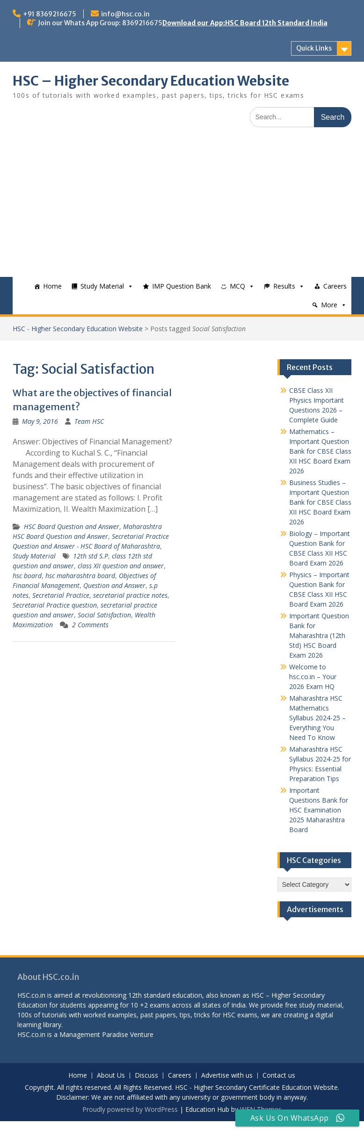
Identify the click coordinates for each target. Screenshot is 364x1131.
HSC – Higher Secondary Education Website (151, 80)
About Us (111, 1076)
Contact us (278, 1076)
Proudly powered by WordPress (130, 1109)
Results (284, 286)
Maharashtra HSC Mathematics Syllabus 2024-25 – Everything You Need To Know (317, 718)
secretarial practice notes (130, 595)
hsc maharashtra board (80, 575)
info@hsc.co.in (125, 14)
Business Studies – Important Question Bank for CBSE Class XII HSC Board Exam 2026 (320, 502)
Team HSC (89, 421)
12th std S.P (90, 555)
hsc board (27, 575)
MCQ (237, 286)
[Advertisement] (182, 206)
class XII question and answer (121, 565)
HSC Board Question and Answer (71, 526)
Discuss (146, 1076)
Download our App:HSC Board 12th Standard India (245, 23)
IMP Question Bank (181, 286)
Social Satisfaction (104, 614)
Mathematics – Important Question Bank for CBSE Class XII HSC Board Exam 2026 (320, 451)
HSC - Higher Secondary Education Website (78, 328)
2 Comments (90, 624)
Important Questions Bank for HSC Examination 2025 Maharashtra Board (318, 810)
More (329, 304)
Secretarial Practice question (55, 605)
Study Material (102, 286)
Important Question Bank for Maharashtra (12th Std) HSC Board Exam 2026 (319, 635)
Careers (335, 286)
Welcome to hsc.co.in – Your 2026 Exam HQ (312, 676)
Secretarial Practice (60, 595)
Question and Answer (114, 585)
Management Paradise (93, 1034)
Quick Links (314, 48)
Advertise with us (227, 1076)
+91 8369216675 (49, 14)
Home (52, 286)
